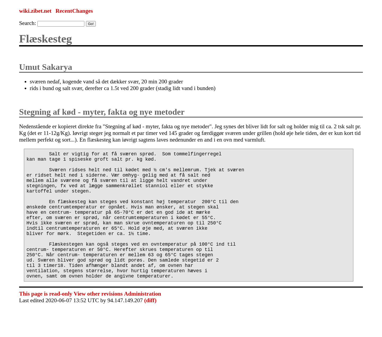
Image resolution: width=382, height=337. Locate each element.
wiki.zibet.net (35, 11)
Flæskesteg (45, 38)
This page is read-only (45, 319)
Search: (27, 23)
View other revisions (98, 319)
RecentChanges (74, 11)
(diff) (150, 326)
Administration (142, 319)
